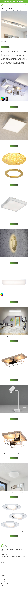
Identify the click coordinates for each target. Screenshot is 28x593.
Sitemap (2, 585)
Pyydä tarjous (20, 1)
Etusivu (2, 10)
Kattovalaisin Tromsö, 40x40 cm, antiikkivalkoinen (14, 219)
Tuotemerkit (3, 568)
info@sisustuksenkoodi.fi (5, 558)
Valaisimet (7, 39)
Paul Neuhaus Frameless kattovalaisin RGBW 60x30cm (14, 297)
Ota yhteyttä (3, 579)
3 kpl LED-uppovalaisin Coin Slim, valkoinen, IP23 (14, 531)
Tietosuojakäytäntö (4, 583)
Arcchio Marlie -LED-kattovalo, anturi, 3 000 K (14, 492)
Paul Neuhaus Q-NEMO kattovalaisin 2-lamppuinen (14, 102)
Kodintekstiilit (3, 564)
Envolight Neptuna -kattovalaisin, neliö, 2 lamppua (14, 453)
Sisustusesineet (3, 566)
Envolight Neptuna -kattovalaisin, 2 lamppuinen (14, 375)
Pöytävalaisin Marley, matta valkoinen (14, 414)
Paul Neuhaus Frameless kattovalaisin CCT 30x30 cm (14, 141)
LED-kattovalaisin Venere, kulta (14, 180)
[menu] (26, 5)
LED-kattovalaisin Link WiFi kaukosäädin (14, 336)
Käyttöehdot (3, 581)
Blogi (2, 577)
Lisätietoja (14, 107)
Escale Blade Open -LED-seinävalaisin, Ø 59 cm (14, 258)
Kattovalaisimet (12, 39)
